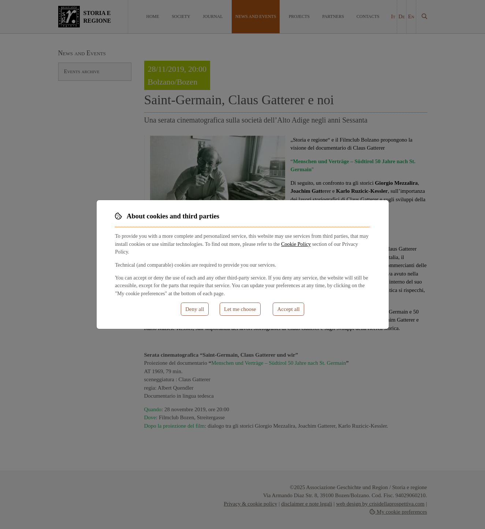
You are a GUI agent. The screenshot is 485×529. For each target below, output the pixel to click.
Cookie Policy (296, 244)
